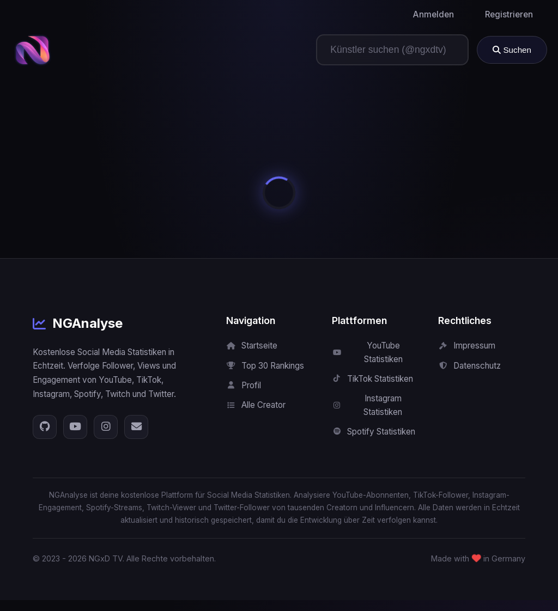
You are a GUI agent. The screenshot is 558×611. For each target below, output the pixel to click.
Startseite (251, 345)
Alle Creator (256, 405)
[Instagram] (106, 427)
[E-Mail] (136, 427)
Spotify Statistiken (373, 431)
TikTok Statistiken (372, 379)
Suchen (512, 49)
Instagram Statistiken (367, 405)
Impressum (466, 345)
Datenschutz (469, 366)
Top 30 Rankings (265, 366)
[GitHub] (45, 427)
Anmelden (433, 14)
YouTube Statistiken (367, 352)
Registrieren (509, 14)
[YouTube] (75, 427)
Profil (243, 385)
